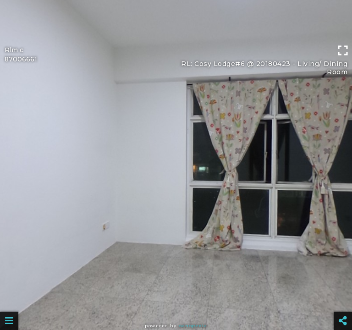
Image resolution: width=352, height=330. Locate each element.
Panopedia (192, 326)
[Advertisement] (176, 20)
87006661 (21, 59)
